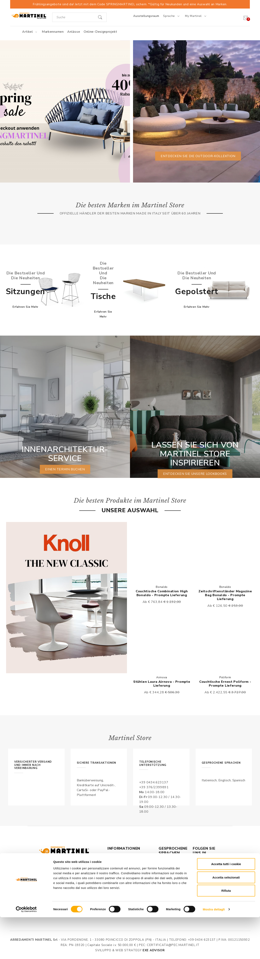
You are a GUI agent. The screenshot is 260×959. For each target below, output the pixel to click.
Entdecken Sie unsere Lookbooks (195, 474)
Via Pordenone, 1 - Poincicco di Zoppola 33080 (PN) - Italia (66, 873)
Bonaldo (162, 587)
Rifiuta (226, 932)
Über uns (114, 861)
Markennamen (53, 31)
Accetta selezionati (226, 919)
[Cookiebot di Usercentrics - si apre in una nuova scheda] (26, 951)
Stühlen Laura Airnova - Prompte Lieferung (161, 684)
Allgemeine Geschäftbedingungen (124, 869)
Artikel (30, 31)
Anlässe (73, 31)
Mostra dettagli (214, 951)
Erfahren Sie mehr (25, 307)
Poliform (225, 677)
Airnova (161, 677)
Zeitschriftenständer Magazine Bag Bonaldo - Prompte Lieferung (225, 595)
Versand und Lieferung (125, 889)
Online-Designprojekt (100, 31)
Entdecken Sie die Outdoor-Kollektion (198, 156)
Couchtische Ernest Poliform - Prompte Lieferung (225, 684)
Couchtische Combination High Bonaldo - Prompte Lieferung (162, 593)
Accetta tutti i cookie (226, 905)
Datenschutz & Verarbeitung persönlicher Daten (129, 880)
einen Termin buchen (65, 469)
